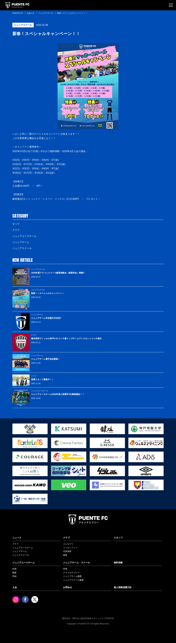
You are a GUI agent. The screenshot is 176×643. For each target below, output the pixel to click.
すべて (16, 224)
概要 (65, 555)
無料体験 (118, 562)
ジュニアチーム (20, 242)
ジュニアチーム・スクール (76, 562)
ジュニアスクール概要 (73, 580)
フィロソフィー (70, 547)
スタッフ (118, 537)
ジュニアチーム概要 (72, 576)
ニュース (16, 537)
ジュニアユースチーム (24, 236)
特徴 (14, 569)
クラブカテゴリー (71, 572)
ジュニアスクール (22, 248)
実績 (14, 576)
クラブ (16, 230)
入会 (14, 587)
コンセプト (68, 544)
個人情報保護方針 (123, 587)
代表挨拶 (67, 551)
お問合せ (67, 587)
